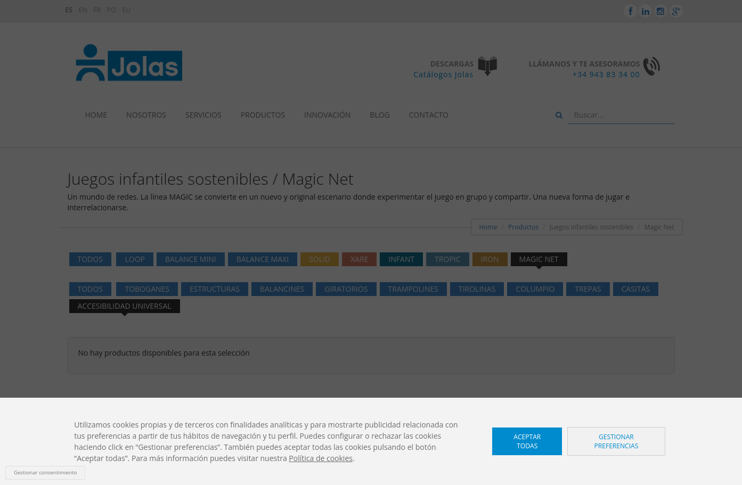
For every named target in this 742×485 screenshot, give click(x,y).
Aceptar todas (527, 441)
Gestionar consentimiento (45, 472)
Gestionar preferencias (616, 441)
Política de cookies (321, 458)
